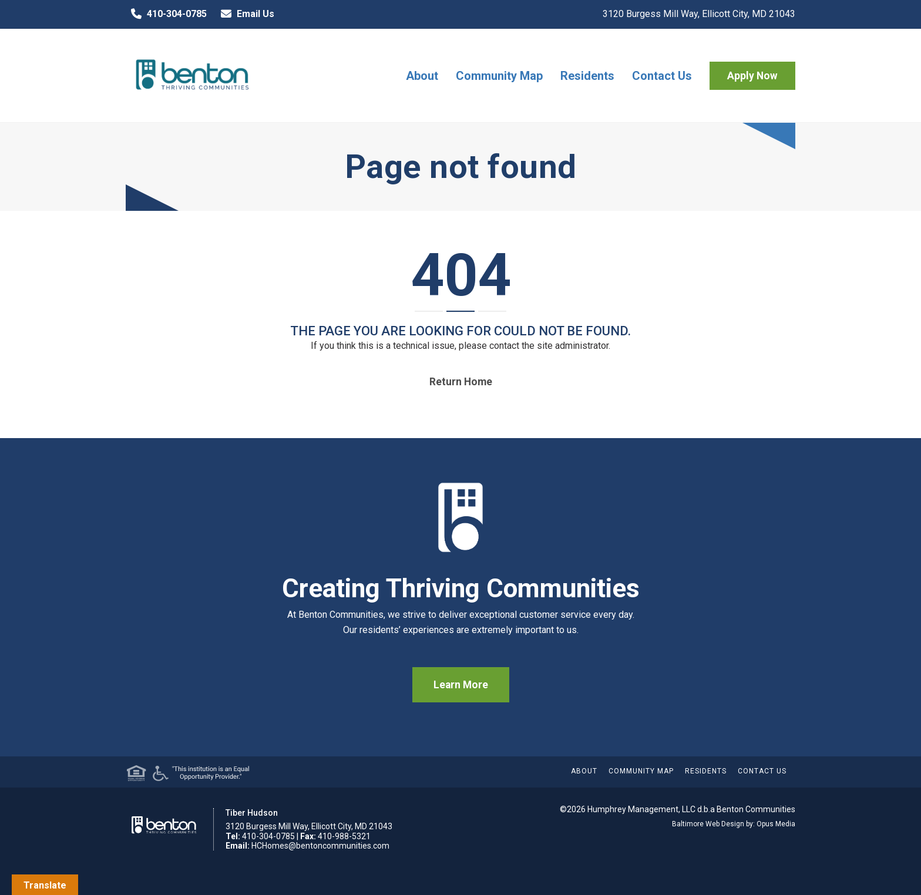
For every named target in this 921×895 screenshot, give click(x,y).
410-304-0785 (166, 14)
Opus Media (776, 824)
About (422, 76)
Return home (460, 382)
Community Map (499, 76)
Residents (587, 76)
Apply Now (752, 76)
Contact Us (662, 76)
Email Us (245, 14)
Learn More (460, 685)
